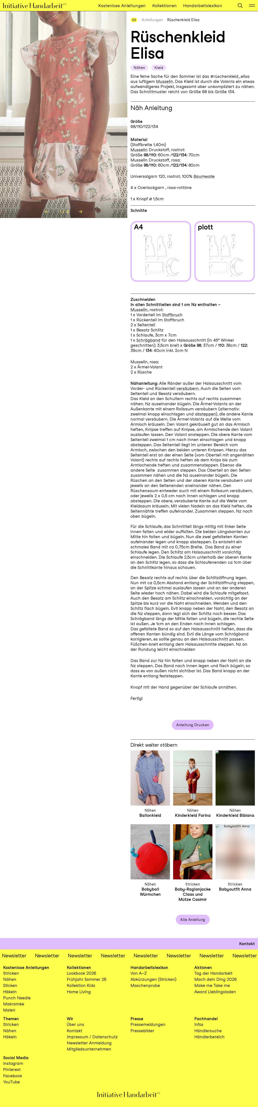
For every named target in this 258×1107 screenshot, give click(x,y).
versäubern (187, 388)
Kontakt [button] (247, 943)
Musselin (164, 81)
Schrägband (148, 340)
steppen (208, 414)
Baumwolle (204, 176)
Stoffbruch (172, 314)
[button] (240, 5)
